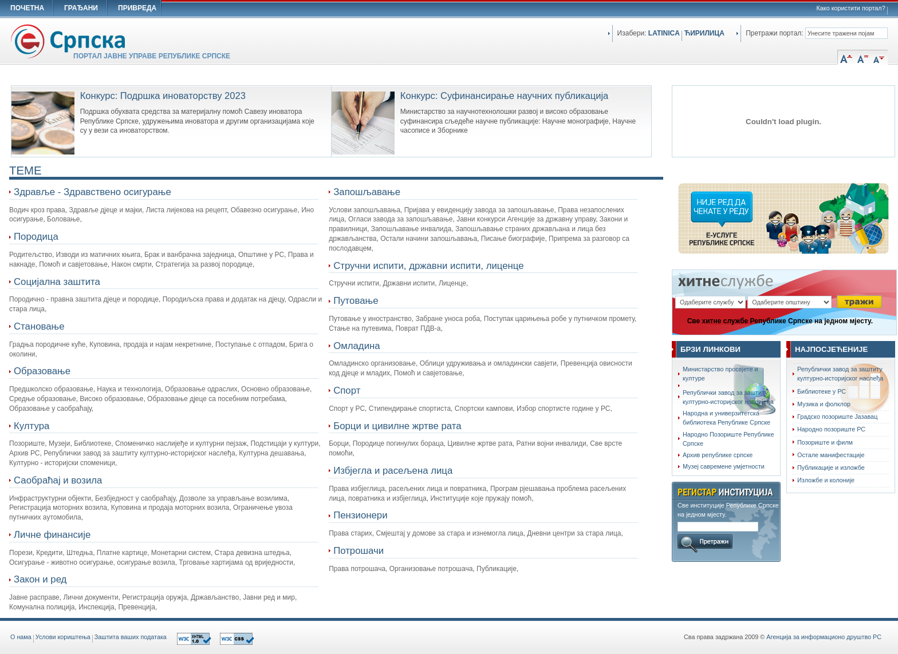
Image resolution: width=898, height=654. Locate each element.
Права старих (350, 533)
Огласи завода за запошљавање (400, 219)
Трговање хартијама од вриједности (236, 562)
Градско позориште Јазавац (837, 416)
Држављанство (215, 597)
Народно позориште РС (831, 429)
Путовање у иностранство (370, 319)
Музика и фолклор (823, 404)
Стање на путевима (360, 328)
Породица (36, 236)
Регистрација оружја (154, 597)
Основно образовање (275, 389)
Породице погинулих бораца (398, 443)
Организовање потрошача (431, 569)
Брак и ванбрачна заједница (189, 255)
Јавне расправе (34, 597)
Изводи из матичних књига (98, 255)
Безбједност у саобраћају (135, 498)
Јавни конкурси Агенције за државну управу (526, 219)
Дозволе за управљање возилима (233, 498)
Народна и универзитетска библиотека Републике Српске (726, 418)
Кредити (49, 553)
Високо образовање (111, 399)
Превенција (136, 607)
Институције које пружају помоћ (480, 498)
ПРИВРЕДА (137, 8)
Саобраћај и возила (58, 480)
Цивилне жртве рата (480, 443)
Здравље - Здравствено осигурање (92, 192)
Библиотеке (92, 443)
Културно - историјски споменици (62, 463)
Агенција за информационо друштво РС (823, 636)
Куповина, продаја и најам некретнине (150, 344)
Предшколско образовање (51, 389)
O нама (20, 636)
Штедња (79, 553)
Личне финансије (52, 534)
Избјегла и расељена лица (392, 470)
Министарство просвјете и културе (720, 374)
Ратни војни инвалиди (551, 443)
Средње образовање (42, 399)
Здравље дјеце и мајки (105, 210)
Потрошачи (358, 550)
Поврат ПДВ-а (417, 328)
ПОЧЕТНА (27, 8)
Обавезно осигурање (264, 210)
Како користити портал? (851, 8)
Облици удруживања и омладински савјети (488, 363)
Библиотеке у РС (821, 391)
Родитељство (30, 255)
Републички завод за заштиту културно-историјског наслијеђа (728, 397)
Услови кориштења (63, 636)
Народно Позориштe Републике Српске (728, 439)
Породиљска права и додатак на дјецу (224, 299)
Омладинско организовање (372, 363)
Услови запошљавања (364, 210)
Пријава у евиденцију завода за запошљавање (479, 210)
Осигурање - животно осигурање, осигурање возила (92, 562)
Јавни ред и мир (269, 597)
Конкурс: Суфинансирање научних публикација (504, 95)
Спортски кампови (484, 409)
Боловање (63, 219)
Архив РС (24, 453)
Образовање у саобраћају (50, 409)
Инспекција (96, 607)
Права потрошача (357, 569)
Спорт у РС (347, 409)
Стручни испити (354, 283)
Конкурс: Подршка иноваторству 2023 (163, 95)
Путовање (355, 300)
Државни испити (409, 283)
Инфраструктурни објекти (50, 498)
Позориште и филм (825, 442)
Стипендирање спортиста (410, 409)
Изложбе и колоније (825, 480)
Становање (39, 326)
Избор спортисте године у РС (563, 409)
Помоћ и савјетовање (73, 264)
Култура (31, 426)
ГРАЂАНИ (81, 8)
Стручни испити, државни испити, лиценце (428, 265)
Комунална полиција (42, 607)
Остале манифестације (830, 454)
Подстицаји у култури (284, 443)
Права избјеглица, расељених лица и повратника (407, 489)
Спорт (346, 390)
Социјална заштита (57, 281)
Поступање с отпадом (250, 344)
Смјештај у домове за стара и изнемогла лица (449, 533)
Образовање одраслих (201, 389)
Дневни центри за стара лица (574, 533)
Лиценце (452, 283)
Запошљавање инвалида (411, 229)
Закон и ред (40, 579)
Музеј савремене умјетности (724, 466)
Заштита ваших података (130, 636)
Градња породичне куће (47, 344)
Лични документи (90, 597)
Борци (339, 443)
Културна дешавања (271, 453)
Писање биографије (513, 239)
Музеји (59, 443)
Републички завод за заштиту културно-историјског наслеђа (139, 453)
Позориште (27, 443)
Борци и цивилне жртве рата (397, 426)
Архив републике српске (718, 454)
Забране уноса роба (447, 319)
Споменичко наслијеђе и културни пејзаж (181, 443)
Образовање (42, 371)
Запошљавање (366, 192)
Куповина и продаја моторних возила (170, 508)
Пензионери (360, 515)
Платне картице (122, 553)
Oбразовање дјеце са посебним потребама (216, 399)
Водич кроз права (37, 210)
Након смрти (132, 264)
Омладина (356, 345)
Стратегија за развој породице (204, 264)
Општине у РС (261, 255)
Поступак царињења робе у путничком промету (559, 319)
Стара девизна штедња (252, 553)
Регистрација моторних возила (58, 508)
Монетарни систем (181, 553)
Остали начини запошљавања (428, 239)
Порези (21, 553)
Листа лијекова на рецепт (186, 210)
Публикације (496, 569)
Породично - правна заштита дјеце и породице (84, 299)
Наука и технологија (129, 389)
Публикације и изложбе (831, 467)
